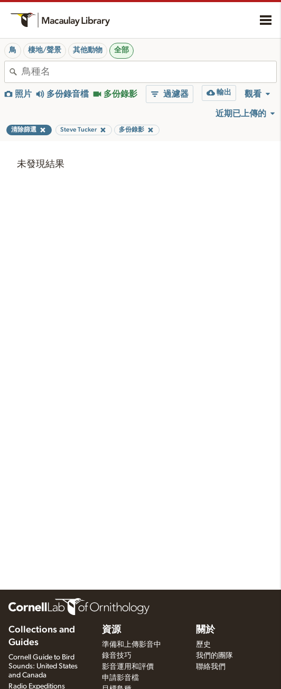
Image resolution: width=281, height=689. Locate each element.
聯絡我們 (211, 667)
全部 (121, 50)
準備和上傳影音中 (131, 644)
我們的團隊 (214, 655)
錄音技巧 (117, 655)
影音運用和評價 (128, 667)
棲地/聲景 (44, 50)
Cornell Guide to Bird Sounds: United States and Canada (43, 666)
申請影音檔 (120, 678)
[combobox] (149, 71)
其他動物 (87, 50)
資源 (111, 630)
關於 (205, 630)
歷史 (203, 644)
